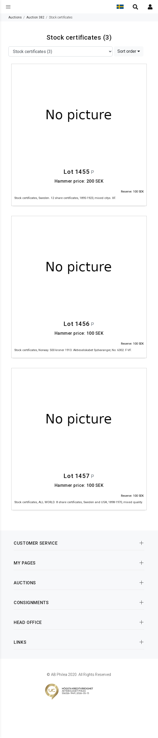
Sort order (128, 51)
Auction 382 (35, 17)
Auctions (15, 17)
